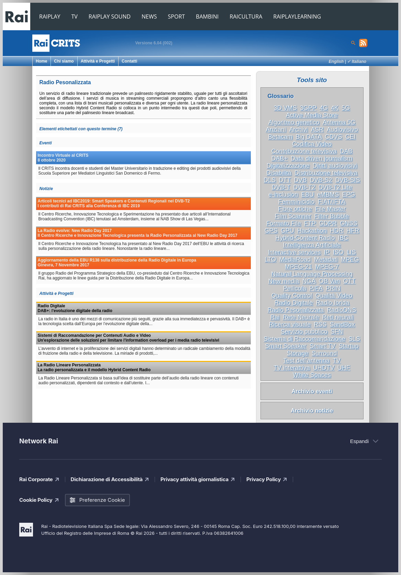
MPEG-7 (327, 266)
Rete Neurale (300, 317)
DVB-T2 (304, 187)
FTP (310, 223)
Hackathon (312, 230)
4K (334, 107)
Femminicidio (296, 201)
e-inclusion (283, 194)
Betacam (280, 136)
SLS (354, 338)
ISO (338, 252)
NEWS (149, 16)
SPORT (176, 16)
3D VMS (285, 107)
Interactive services (294, 252)
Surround (324, 353)
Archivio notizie (312, 410)
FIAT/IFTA (331, 201)
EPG (348, 194)
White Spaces (312, 375)
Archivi (298, 129)
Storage (297, 353)
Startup (348, 346)
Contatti (129, 61)
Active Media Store (312, 115)
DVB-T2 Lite (335, 187)
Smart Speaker (286, 346)
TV (74, 16)
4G (324, 107)
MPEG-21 (298, 266)
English (336, 61)
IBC (343, 237)
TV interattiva (292, 367)
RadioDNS (341, 310)
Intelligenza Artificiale (312, 245)
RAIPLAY (49, 16)
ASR (317, 129)
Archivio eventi (311, 391)
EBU (307, 194)
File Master (330, 209)
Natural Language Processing (312, 273)
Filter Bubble (331, 216)
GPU (287, 230)
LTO (270, 259)
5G (346, 107)
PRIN (333, 288)
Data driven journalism (321, 158)
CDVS (333, 136)
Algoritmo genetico (293, 122)
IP (327, 252)
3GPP (308, 107)
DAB (346, 151)
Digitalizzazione (288, 165)
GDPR (328, 223)
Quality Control (291, 295)
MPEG (350, 259)
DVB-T (280, 187)
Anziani (276, 129)
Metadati (326, 259)
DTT (285, 180)
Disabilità (278, 172)
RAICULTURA (246, 16)
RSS (320, 324)
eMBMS (328, 194)
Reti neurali (338, 317)
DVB (300, 180)
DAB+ (279, 158)
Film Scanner (293, 216)
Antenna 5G (339, 122)
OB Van (329, 281)
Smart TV (323, 346)
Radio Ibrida (332, 302)
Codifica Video (312, 144)
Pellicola (294, 288)
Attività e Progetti (98, 61)
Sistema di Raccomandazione (304, 338)
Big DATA (309, 136)
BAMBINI (207, 16)
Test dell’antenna (306, 360)
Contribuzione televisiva (303, 151)
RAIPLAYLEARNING (297, 16)
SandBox (342, 324)
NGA (309, 281)
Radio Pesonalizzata (295, 310)
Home (41, 61)
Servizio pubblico (304, 331)
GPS (271, 230)
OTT (349, 281)
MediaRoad (295, 259)
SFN (337, 331)
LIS (351, 252)
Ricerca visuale (290, 324)
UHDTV (323, 367)
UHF (343, 367)
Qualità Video (334, 295)
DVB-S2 (321, 180)
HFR (352, 230)
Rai (274, 317)
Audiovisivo (342, 129)
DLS (270, 180)
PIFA (316, 288)
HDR (336, 230)
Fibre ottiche (295, 209)
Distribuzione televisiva (325, 172)
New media (283, 281)
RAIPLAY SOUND (110, 16)
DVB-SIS (347, 180)
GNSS (348, 223)
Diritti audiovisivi (335, 165)
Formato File (283, 223)
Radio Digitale (293, 302)
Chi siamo (64, 61)
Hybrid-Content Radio (305, 237)
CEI (350, 136)
